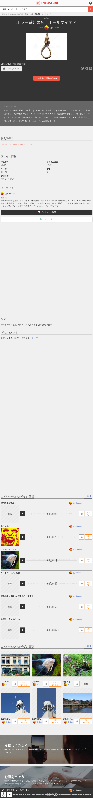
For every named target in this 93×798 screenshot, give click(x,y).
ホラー (5, 325)
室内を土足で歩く (8, 503)
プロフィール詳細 (47, 212)
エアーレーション (8, 549)
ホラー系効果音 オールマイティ (15, 790)
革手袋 (36, 325)
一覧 (88, 496)
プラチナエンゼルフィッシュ (36, 681)
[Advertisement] (46, 91)
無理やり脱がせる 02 (10, 619)
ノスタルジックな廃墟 (5, 681)
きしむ (14, 325)
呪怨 (44, 325)
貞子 (50, 325)
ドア (25, 325)
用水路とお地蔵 (67, 682)
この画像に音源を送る (46, 78)
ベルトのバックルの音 (10, 573)
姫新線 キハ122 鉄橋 (68, 719)
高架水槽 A (36, 719)
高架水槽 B (5, 719)
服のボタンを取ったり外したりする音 (17, 596)
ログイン (35, 338)
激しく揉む (5, 526)
